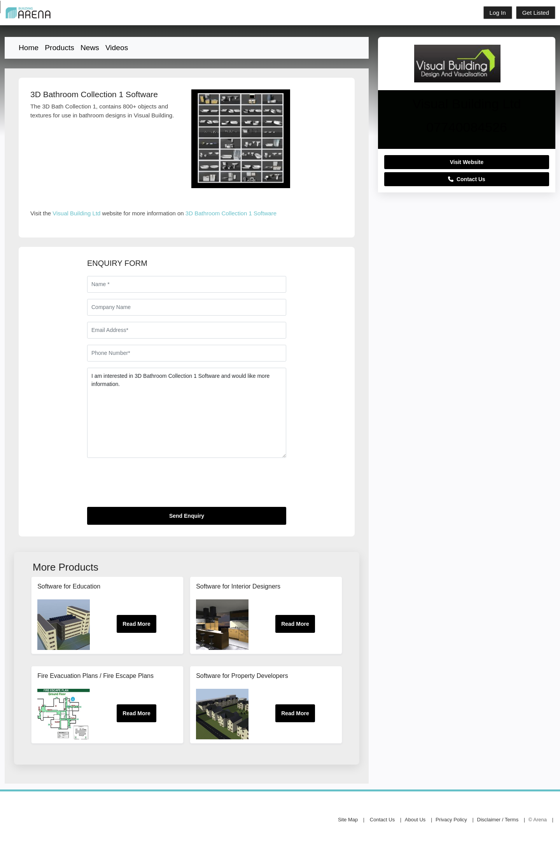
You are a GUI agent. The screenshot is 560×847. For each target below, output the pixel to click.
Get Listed (535, 12)
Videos (116, 48)
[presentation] (146, 485)
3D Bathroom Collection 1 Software (231, 213)
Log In (498, 12)
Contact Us (466, 179)
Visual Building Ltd (76, 213)
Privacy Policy (451, 820)
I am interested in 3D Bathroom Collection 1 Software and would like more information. (186, 413)
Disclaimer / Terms (498, 820)
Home (28, 48)
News (89, 48)
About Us (415, 820)
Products (59, 48)
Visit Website (467, 162)
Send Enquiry (186, 516)
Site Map (348, 820)
